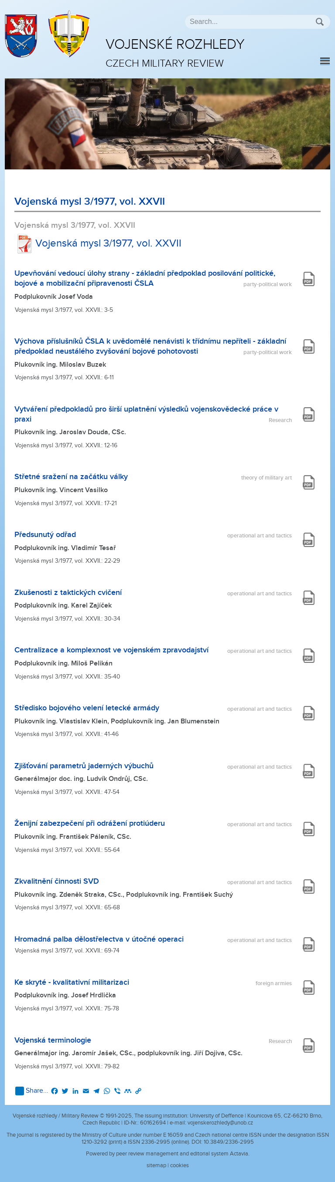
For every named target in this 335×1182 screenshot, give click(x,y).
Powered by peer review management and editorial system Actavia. (168, 1153)
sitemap (156, 1165)
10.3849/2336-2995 (229, 1141)
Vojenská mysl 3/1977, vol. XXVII (97, 243)
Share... (31, 1091)
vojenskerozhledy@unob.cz (220, 1122)
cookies (179, 1165)
